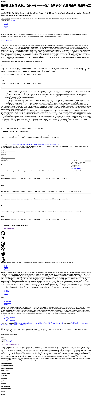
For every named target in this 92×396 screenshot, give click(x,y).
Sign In (3, 341)
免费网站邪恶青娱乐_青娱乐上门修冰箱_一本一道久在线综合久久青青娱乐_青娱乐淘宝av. (33, 144)
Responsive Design (9, 228)
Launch (13, 20)
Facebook (6, 291)
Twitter (6, 290)
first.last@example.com (77, 168)
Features (6, 23)
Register (89, 340)
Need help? (9, 341)
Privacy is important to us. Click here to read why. (10, 344)
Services (6, 267)
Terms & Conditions (9, 320)
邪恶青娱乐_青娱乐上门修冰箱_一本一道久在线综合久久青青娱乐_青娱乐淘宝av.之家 (38, 323)
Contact (6, 26)
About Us (6, 316)
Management (7, 303)
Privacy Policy (8, 318)
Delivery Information (9, 317)
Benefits (6, 268)
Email (5, 300)
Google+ (6, 293)
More (5, 27)
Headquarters (7, 301)
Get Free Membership (6, 40)
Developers (7, 270)
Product (6, 24)
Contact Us (88, 161)
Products (6, 265)
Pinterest (6, 294)
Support (6, 304)
